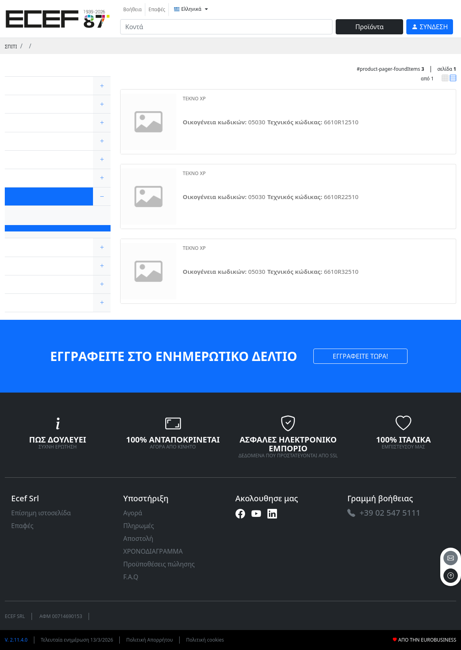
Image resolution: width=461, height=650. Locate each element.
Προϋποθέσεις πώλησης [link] (159, 564)
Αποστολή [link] (138, 538)
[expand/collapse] (102, 86)
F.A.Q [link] (130, 576)
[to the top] (450, 575)
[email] (450, 558)
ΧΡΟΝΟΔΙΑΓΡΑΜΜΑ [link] (153, 551)
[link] (58, 17)
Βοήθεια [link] (132, 9)
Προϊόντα (369, 26)
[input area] (226, 26)
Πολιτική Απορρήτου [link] (149, 639)
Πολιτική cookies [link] (205, 639)
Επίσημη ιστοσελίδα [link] (41, 512)
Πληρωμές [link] (138, 525)
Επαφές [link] (156, 9)
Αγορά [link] (132, 512)
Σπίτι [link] (11, 46)
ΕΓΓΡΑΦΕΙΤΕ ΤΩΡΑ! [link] (360, 356)
